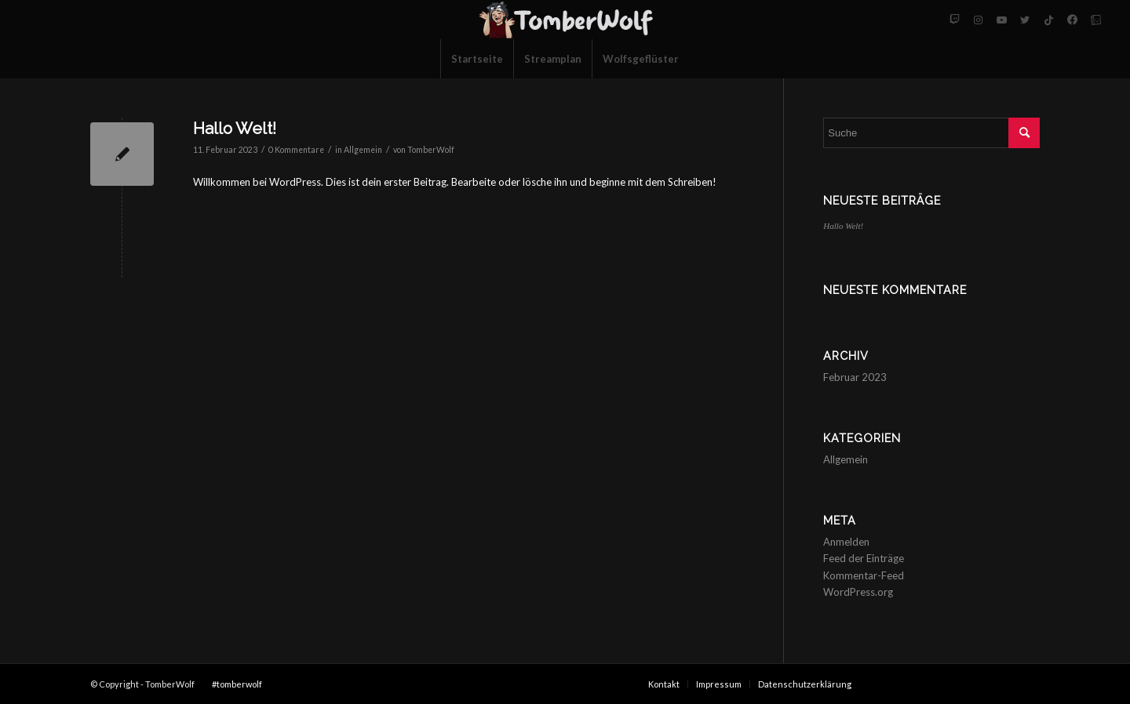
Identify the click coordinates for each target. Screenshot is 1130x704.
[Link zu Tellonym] (1095, 19)
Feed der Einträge (863, 558)
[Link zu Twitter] (1025, 19)
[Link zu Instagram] (978, 19)
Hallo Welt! (234, 128)
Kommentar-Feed (863, 575)
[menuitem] (476, 58)
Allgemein (363, 149)
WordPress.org (858, 592)
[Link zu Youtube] (1001, 19)
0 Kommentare (296, 149)
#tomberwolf (237, 684)
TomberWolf (430, 149)
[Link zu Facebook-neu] (1072, 19)
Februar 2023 (855, 377)
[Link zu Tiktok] (1048, 19)
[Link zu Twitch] (954, 19)
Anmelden (846, 541)
